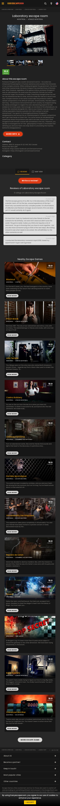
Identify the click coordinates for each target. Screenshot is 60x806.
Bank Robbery (13, 673)
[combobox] (51, 3)
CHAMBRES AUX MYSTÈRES (23, 439)
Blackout (10, 279)
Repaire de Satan (14, 555)
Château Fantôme (15, 437)
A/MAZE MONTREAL (35, 19)
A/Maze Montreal (30, 9)
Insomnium (12, 633)
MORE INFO (11, 134)
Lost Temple (12, 358)
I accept (30, 802)
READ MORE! (12, 335)
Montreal (18, 9)
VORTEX (17, 282)
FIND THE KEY (19, 636)
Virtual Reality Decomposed (20, 515)
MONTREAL (21, 19)
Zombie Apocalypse (16, 476)
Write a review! (30, 180)
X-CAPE (17, 597)
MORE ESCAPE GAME (30, 740)
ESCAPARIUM (19, 715)
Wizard (9, 594)
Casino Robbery (14, 397)
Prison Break (12, 319)
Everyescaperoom (7, 9)
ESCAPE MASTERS (21, 479)
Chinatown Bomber (16, 712)
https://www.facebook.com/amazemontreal (26, 149)
